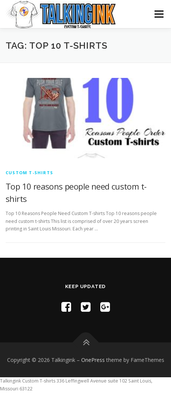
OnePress (93, 359)
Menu (158, 14)
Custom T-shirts (29, 172)
